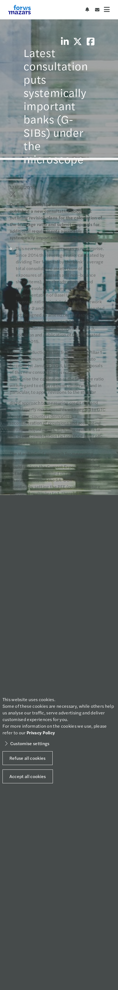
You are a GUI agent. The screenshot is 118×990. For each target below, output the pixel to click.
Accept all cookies (27, 776)
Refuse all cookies (27, 758)
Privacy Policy (41, 732)
